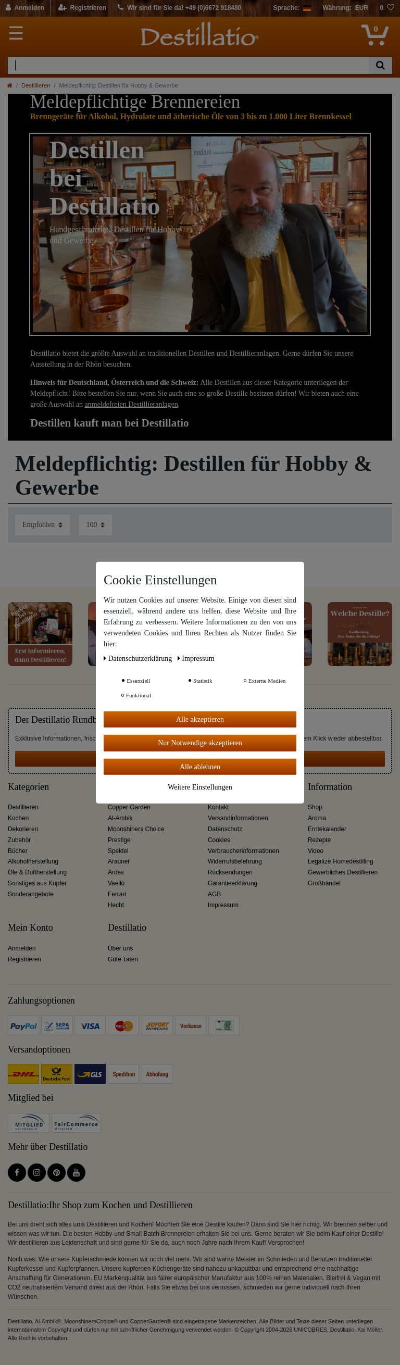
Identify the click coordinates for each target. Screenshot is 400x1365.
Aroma (317, 818)
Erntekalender (327, 829)
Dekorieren (23, 829)
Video (315, 851)
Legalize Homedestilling (340, 861)
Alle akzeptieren (200, 719)
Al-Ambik (120, 818)
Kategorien (28, 787)
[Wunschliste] (387, 8)
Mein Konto (30, 928)
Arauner (119, 861)
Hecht (116, 905)
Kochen (18, 818)
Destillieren (35, 85)
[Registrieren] (83, 8)
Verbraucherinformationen (243, 851)
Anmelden (22, 948)
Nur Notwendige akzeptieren (200, 743)
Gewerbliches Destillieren (343, 872)
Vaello (116, 883)
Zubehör (19, 840)
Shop (315, 807)
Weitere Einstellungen (200, 787)
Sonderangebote (31, 894)
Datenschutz (225, 829)
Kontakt (218, 807)
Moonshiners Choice (136, 829)
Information (330, 787)
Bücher (18, 851)
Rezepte (319, 840)
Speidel (118, 851)
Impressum (223, 905)
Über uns (120, 948)
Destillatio (127, 928)
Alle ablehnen (200, 766)
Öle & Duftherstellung (37, 872)
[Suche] (380, 65)
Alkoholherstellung (33, 861)
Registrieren (24, 959)
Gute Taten (123, 959)
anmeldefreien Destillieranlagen (131, 404)
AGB (214, 894)
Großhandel (324, 883)
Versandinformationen (238, 818)
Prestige (119, 840)
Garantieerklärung (232, 883)
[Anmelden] (25, 8)
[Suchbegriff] (188, 65)
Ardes (116, 872)
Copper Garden (129, 807)
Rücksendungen (230, 872)
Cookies (219, 840)
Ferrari (117, 894)
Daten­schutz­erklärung (139, 658)
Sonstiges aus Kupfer (37, 883)
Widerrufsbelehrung (235, 861)
